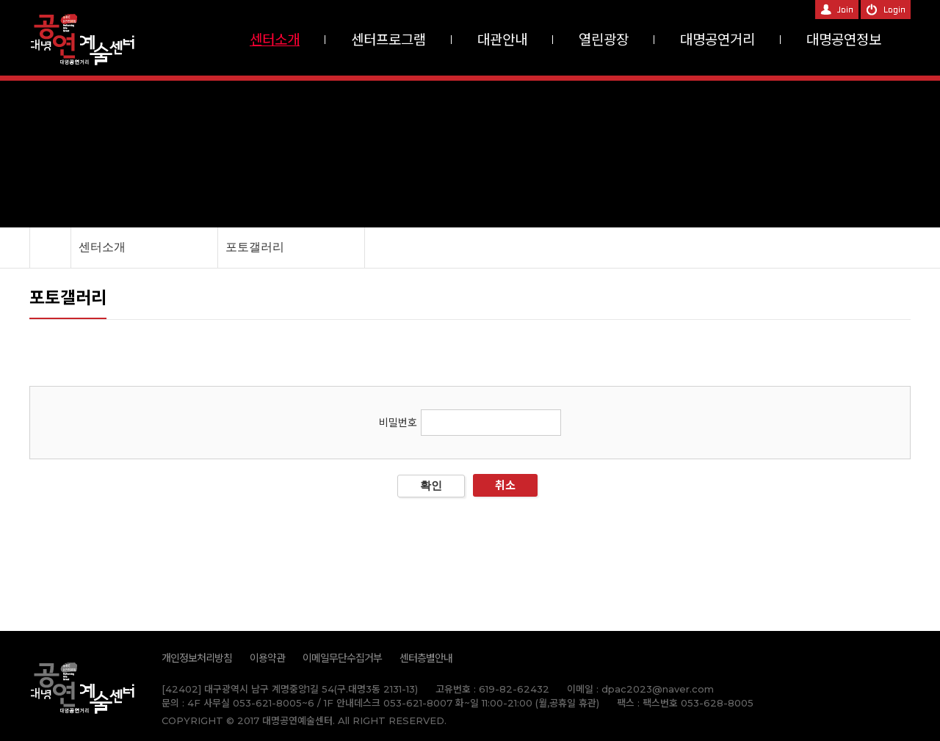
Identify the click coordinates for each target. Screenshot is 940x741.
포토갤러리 (254, 247)
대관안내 (502, 40)
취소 (505, 485)
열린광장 (604, 40)
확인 (431, 485)
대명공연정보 (843, 40)
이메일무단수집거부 (342, 658)
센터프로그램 (388, 40)
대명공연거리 (717, 40)
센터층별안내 (426, 658)
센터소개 (275, 40)
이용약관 (267, 658)
